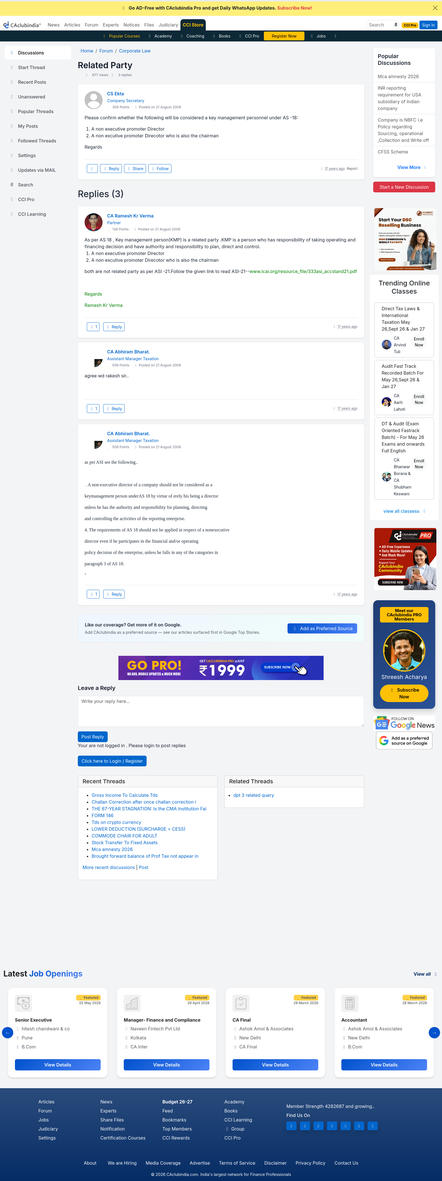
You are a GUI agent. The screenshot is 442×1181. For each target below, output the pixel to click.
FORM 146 (103, 815)
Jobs (317, 36)
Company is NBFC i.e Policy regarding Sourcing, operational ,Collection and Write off (403, 130)
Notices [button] (131, 25)
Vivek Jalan (284, 36)
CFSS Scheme (393, 152)
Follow (160, 168)
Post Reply (92, 737)
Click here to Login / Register (112, 761)
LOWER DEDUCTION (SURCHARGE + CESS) (138, 829)
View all (426, 974)
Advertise (200, 1163)
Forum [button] (91, 25)
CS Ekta (115, 93)
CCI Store (193, 25)
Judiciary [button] (168, 25)
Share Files (112, 1120)
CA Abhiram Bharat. (128, 352)
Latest (43, 973)
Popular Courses (121, 36)
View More (412, 167)
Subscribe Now (404, 693)
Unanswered (27, 97)
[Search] (380, 24)
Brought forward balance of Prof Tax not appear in (145, 856)
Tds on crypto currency (116, 822)
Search (21, 185)
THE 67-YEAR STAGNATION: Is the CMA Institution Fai (149, 808)
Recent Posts (27, 82)
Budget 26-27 (177, 1102)
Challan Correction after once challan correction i (144, 802)
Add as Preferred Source (322, 628)
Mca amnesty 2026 (112, 849)
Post (143, 867)
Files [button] (149, 25)
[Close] (435, 8)
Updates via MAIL (32, 170)
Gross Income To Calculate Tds (125, 795)
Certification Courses (122, 1138)
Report (352, 168)
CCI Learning (27, 214)
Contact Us (346, 1163)
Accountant (354, 1020)
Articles (46, 1102)
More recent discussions (109, 867)
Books (221, 36)
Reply (111, 168)
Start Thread (27, 67)
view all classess (405, 511)
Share (135, 168)
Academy (159, 36)
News (106, 1102)
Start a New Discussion (404, 187)
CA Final (242, 1020)
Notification (112, 1129)
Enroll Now (419, 342)
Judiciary (48, 1129)
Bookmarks (174, 1120)
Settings (22, 155)
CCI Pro (248, 36)
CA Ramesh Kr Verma (130, 216)
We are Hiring (122, 1163)
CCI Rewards (176, 1138)
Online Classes (404, 287)
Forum (45, 1111)
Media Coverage (163, 1163)
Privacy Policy (311, 1163)
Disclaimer (275, 1163)
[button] (395, 24)
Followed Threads (32, 141)
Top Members (177, 1129)
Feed (167, 1111)
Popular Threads (31, 111)
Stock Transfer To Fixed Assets (125, 842)
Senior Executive (33, 1020)
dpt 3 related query (253, 795)
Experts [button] (111, 25)
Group (234, 1129)
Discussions (26, 53)
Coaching (191, 36)
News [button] (54, 25)
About (90, 1163)
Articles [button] (72, 25)
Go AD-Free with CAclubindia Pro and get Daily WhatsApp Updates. (216, 8)
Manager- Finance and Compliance (162, 1020)
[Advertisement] (221, 926)
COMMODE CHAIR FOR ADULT (124, 836)
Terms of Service (237, 1163)
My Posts (23, 126)
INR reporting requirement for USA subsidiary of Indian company (399, 98)
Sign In (428, 25)
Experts (108, 1111)
